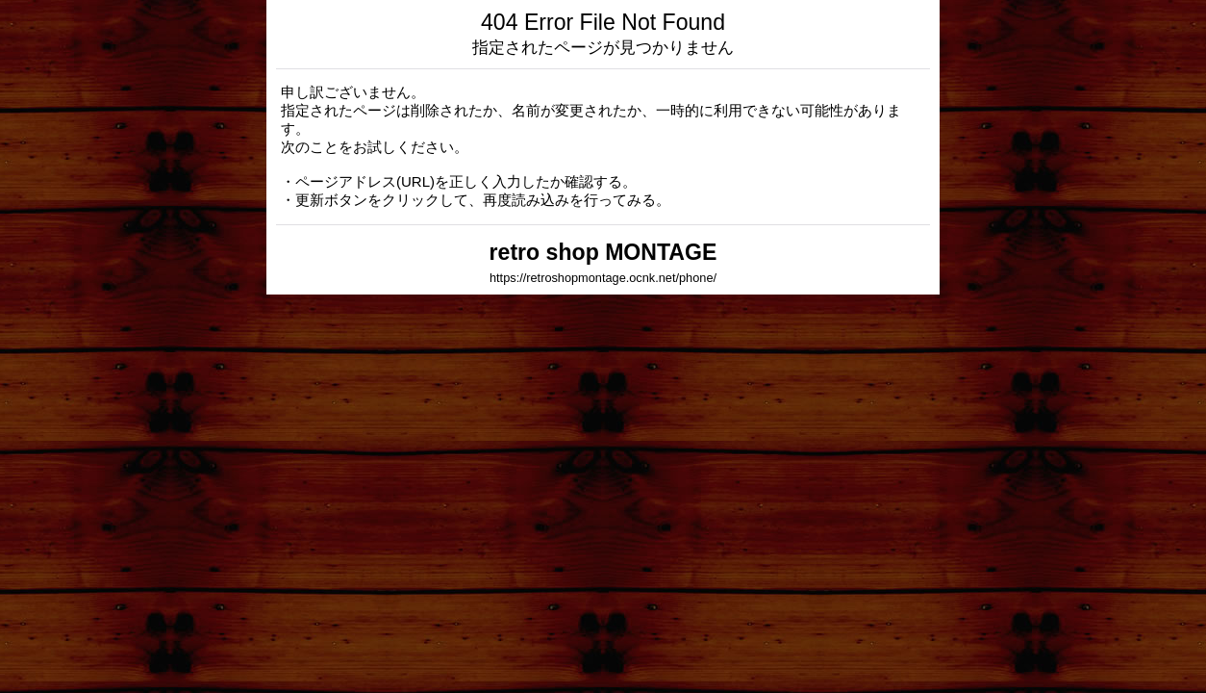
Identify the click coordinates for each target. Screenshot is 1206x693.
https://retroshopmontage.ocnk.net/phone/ (603, 277)
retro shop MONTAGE (603, 252)
